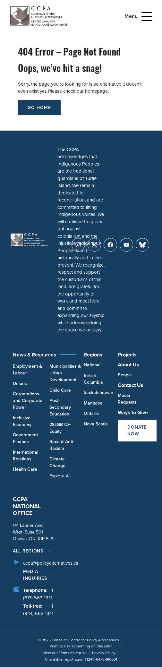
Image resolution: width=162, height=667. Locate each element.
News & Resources (34, 354)
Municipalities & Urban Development (65, 373)
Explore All (60, 476)
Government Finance (25, 438)
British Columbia (93, 378)
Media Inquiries (35, 574)
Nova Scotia (96, 424)
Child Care (60, 390)
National (92, 365)
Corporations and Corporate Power (27, 400)
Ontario (91, 413)
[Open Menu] (146, 16)
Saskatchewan (98, 392)
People (125, 375)
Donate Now (137, 430)
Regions (93, 354)
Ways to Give (133, 412)
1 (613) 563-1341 (38, 594)
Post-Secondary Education (60, 407)
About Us (128, 364)
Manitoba (93, 403)
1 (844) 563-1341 (38, 610)
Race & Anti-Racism (61, 444)
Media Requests (127, 398)
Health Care (25, 469)
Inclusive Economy (22, 421)
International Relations (25, 455)
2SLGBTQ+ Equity (60, 427)
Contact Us (130, 385)
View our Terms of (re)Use (64, 653)
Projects (127, 354)
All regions (28, 551)
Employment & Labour (27, 369)
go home (39, 107)
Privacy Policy (103, 653)
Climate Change (57, 462)
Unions (20, 383)
